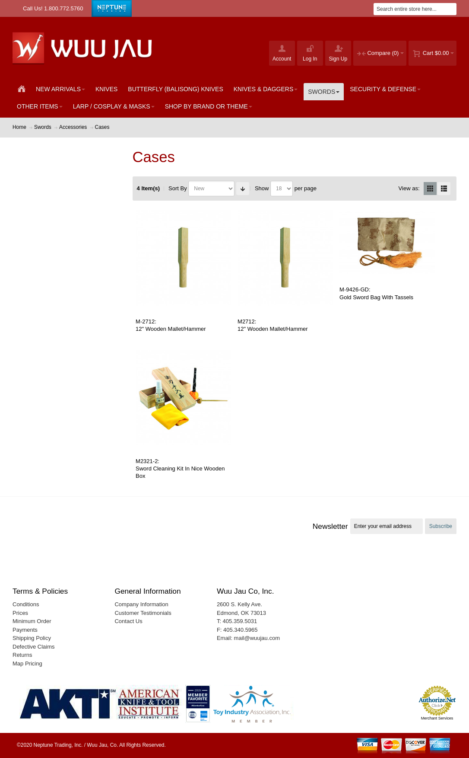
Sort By (177, 188)
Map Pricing (27, 663)
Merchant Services (437, 718)
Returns (22, 655)
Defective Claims (34, 646)
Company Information (141, 604)
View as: (409, 188)
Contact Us (128, 621)
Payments (25, 630)
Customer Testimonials (142, 613)
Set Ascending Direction (242, 188)
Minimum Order (32, 621)
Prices (20, 613)
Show (262, 188)
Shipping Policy (32, 638)
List (443, 188)
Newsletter (330, 526)
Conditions (26, 604)
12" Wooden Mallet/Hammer (171, 329)
